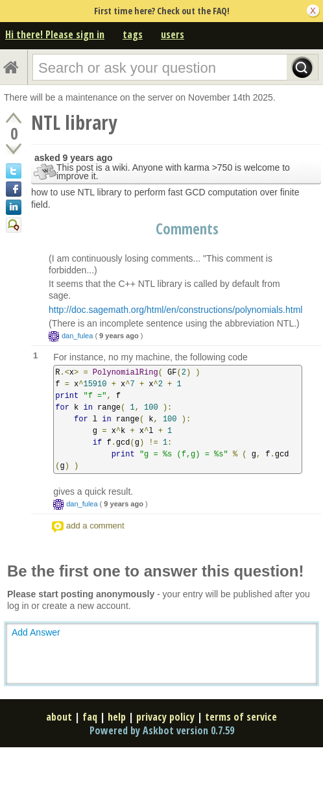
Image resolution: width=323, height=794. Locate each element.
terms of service (241, 717)
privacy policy (165, 717)
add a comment (95, 525)
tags (133, 34)
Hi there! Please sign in (54, 34)
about (59, 717)
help (117, 717)
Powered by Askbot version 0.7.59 (162, 730)
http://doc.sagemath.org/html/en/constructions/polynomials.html (175, 309)
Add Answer (36, 632)
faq (89, 717)
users (172, 34)
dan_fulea (77, 336)
